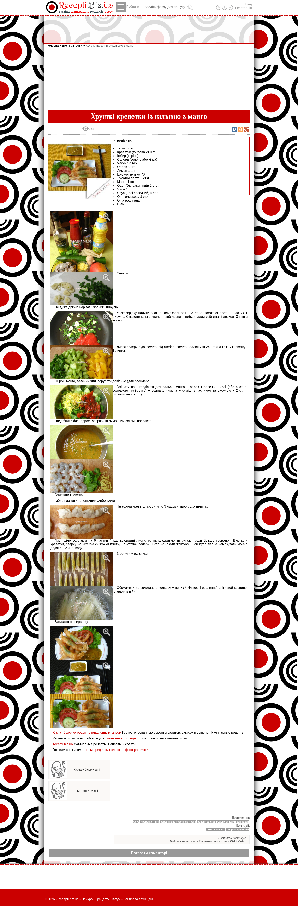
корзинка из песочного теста (178, 821)
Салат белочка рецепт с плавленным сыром (87, 732)
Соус (136, 821)
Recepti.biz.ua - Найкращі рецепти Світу (88, 899)
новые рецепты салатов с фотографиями (116, 750)
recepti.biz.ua (63, 744)
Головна (53, 45)
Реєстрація (243, 8)
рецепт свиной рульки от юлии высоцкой (223, 821)
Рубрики (127, 7)
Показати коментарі (149, 853)
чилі (156, 821)
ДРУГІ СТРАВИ (72, 45)
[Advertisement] (149, 27)
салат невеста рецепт (122, 738)
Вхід (248, 4)
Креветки (146, 821)
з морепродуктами (237, 829)
